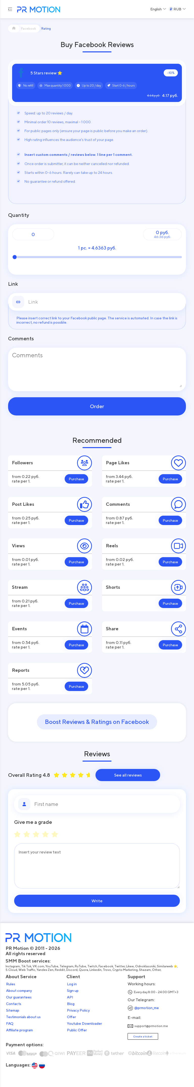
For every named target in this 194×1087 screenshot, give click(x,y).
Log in (72, 984)
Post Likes (23, 504)
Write (97, 900)
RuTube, (81, 966)
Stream (20, 587)
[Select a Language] (158, 9)
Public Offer (77, 1030)
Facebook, (106, 966)
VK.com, (39, 966)
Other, (157, 970)
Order (97, 406)
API (70, 997)
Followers (22, 463)
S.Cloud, (12, 970)
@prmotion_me (146, 1008)
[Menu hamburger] (10, 9)
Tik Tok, (27, 966)
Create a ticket (142, 1036)
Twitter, (120, 966)
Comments (21, 339)
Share (112, 629)
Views (18, 546)
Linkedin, (96, 970)
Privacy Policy (78, 1010)
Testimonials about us (23, 1017)
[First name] (105, 804)
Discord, (72, 970)
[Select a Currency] (177, 9)
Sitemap (12, 1010)
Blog (71, 1004)
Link (13, 284)
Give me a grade (33, 822)
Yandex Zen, (46, 970)
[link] (105, 301)
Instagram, (13, 966)
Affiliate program (19, 1030)
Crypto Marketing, (125, 970)
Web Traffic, (27, 970)
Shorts (113, 587)
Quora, (84, 970)
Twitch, (93, 966)
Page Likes (117, 463)
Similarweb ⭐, (168, 966)
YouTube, (52, 966)
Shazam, (145, 970)
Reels (112, 546)
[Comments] (97, 369)
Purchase (76, 479)
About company (19, 991)
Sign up (73, 991)
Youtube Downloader (84, 1023)
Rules (10, 984)
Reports (20, 670)
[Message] (97, 866)
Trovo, (107, 970)
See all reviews (128, 775)
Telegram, (67, 966)
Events (19, 629)
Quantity (18, 215)
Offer (71, 1017)
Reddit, (60, 970)
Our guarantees (19, 997)
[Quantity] (33, 234)
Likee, (130, 966)
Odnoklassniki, (146, 966)
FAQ (9, 1023)
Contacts (13, 1004)
